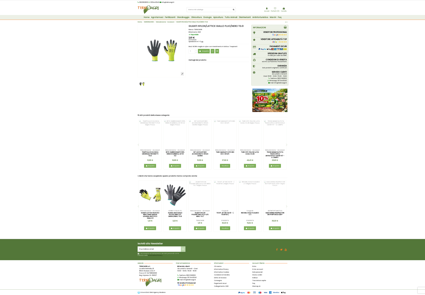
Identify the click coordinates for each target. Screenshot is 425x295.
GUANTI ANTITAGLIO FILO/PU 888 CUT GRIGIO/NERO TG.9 (275, 215)
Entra (254, 266)
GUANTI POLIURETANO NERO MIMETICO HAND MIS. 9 (250, 154)
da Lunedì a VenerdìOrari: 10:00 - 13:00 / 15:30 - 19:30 (275, 75)
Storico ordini (257, 275)
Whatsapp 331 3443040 (277, 81)
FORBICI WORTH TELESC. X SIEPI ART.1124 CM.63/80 (150, 153)
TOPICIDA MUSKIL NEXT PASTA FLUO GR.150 (150, 214)
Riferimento (193, 32)
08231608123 (143, 2)
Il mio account (257, 269)
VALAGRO (225, 222)
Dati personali (257, 272)
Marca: (191, 29)
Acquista (204, 51)
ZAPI (150, 220)
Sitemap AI (256, 286)
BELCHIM (175, 220)
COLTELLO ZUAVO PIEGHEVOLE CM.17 (175, 153)
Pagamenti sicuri (220, 283)
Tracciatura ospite (259, 280)
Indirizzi (255, 278)
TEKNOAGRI (198, 29)
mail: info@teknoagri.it (277, 83)
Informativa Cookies (221, 272)
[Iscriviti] (183, 249)
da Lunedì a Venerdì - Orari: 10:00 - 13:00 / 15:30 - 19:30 (187, 270)
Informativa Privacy (155, 255)
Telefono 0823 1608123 (278, 78)
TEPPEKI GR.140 (175, 213)
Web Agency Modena (157, 292)
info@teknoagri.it (167, 2)
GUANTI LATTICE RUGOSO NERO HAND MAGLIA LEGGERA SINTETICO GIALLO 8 (250, 215)
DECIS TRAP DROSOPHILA (200, 213)
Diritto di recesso (220, 278)
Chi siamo (218, 266)
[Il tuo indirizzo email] (159, 249)
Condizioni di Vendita (222, 275)
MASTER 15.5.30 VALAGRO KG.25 (225, 215)
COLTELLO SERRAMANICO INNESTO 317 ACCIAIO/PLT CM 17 (200, 154)
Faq (253, 283)
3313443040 (154, 2)
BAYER (200, 220)
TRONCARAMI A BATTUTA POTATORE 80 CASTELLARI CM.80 (225, 154)
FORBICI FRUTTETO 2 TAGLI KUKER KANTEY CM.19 (275, 153)
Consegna (218, 280)
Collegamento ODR (221, 286)
